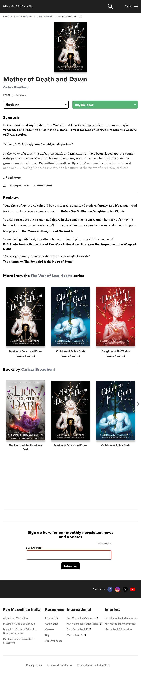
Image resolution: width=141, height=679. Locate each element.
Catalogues (51, 623)
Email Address (34, 547)
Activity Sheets (53, 640)
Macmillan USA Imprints (118, 629)
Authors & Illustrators (23, 16)
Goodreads (21, 95)
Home (6, 16)
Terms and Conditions (59, 665)
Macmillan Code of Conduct (19, 623)
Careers (49, 629)
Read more (13, 177)
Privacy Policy (34, 665)
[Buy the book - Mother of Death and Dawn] (103, 104)
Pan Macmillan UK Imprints (120, 623)
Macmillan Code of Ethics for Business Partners (19, 631)
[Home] (17, 6)
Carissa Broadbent (45, 16)
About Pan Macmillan (15, 617)
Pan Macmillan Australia (82, 617)
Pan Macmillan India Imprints (121, 617)
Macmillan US (76, 635)
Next (138, 404)
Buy (47, 635)
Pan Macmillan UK (79, 629)
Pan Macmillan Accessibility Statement (19, 640)
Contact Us (51, 617)
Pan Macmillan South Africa (84, 623)
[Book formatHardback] (33, 104)
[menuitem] (22, 609)
